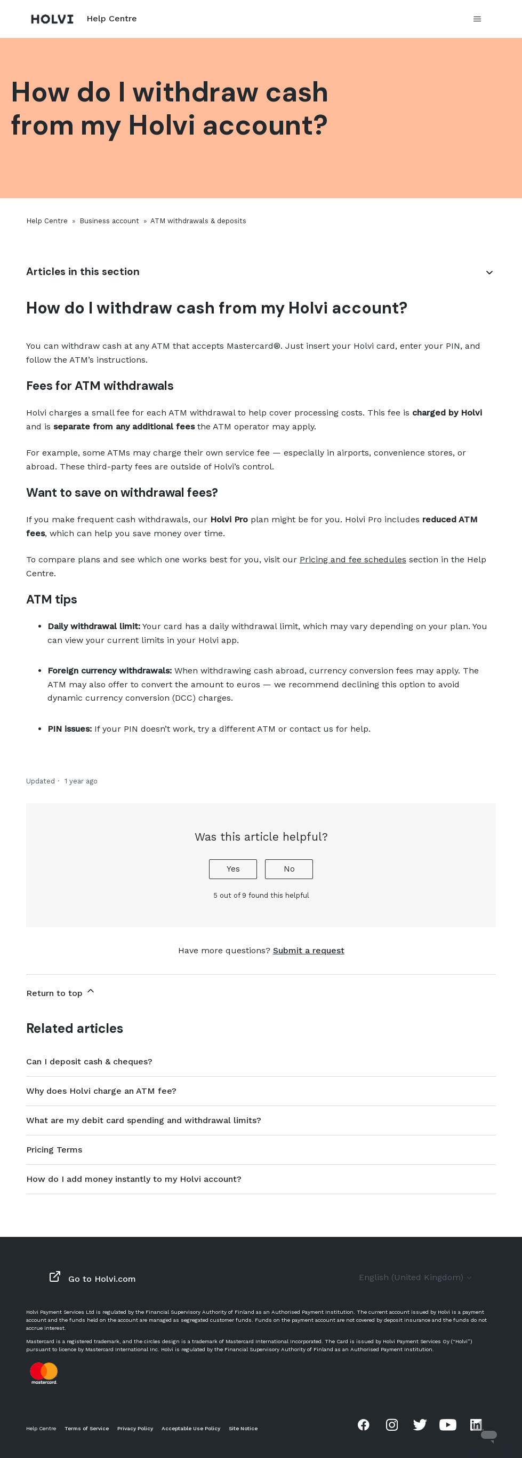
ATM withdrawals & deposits (198, 221)
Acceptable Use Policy (191, 1428)
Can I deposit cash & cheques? (89, 1061)
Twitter (420, 1424)
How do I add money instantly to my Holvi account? (134, 1179)
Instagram (391, 1424)
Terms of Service (87, 1428)
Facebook (363, 1424)
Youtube (447, 1424)
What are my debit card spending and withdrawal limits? (143, 1120)
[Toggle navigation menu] (477, 19)
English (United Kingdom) (415, 1277)
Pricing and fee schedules (353, 559)
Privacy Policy (135, 1428)
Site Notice (243, 1428)
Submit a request (308, 950)
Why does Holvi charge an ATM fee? (101, 1091)
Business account (109, 221)
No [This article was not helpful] (289, 869)
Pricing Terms (54, 1150)
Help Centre (47, 221)
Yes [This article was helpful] (233, 869)
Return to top (61, 991)
